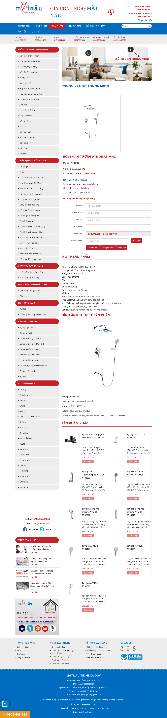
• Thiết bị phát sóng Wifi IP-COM (32, 314)
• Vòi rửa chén (24, 121)
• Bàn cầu (22, 148)
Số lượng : (78, 226)
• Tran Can (23, 395)
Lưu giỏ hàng (108, 247)
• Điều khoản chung (58, 647)
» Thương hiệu (26, 383)
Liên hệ (35, 31)
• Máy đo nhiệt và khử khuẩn (30, 177)
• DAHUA (22, 465)
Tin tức (22, 31)
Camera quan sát (27, 321)
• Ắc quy (22, 172)
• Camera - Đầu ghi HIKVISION (31, 344)
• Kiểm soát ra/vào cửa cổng (30, 188)
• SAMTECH (23, 476)
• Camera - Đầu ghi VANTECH (30, 360)
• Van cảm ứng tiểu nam (28, 56)
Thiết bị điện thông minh (32, 160)
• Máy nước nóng (25, 83)
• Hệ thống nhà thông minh (30, 194)
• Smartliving (23, 433)
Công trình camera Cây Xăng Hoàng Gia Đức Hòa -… (42, 586)
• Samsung (23, 449)
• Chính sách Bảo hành (59, 663)
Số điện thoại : (77, 212)
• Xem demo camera (93, 654)
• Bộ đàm (22, 376)
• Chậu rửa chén (25, 115)
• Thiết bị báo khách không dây (31, 226)
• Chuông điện (24, 166)
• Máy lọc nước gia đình (28, 243)
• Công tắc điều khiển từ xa (29, 259)
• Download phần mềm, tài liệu (97, 650)
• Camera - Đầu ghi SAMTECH (30, 354)
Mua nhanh (93, 247)
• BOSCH (22, 427)
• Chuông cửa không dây (29, 215)
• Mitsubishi (23, 454)
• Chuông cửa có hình (27, 371)
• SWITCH (22, 309)
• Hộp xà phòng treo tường (30, 94)
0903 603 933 (15, 714)
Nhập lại (122, 247)
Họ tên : (79, 205)
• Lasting (22, 389)
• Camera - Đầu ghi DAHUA (29, 338)
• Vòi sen (22, 126)
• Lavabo (22, 153)
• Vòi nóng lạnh (25, 132)
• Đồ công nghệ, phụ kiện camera (32, 365)
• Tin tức (18, 650)
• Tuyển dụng (20, 654)
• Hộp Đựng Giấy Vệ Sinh (29, 88)
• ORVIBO (22, 400)
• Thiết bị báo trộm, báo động (30, 232)
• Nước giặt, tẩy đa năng (28, 277)
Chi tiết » (34, 552)
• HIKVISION (23, 471)
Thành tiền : (78, 233)
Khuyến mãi (74, 25)
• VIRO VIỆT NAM (25, 438)
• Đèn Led (22, 296)
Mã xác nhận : (77, 240)
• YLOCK (21, 444)
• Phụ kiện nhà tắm (26, 110)
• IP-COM (22, 422)
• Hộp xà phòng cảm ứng (29, 61)
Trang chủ (24, 25)
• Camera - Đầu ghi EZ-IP (28, 349)
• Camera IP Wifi (25, 333)
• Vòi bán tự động (26, 137)
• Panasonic (23, 460)
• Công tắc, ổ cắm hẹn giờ (29, 210)
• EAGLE (21, 406)
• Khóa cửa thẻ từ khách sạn (30, 237)
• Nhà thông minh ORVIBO (29, 183)
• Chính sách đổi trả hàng (60, 660)
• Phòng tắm (23, 77)
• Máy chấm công (25, 248)
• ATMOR (22, 411)
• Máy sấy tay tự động (27, 66)
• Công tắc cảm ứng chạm (29, 199)
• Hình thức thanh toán (94, 657)
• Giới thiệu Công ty (23, 647)
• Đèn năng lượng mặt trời (29, 290)
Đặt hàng (88, 461)
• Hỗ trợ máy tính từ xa (94, 647)
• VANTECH (23, 482)
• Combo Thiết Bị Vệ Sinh (28, 99)
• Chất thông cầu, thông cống (30, 272)
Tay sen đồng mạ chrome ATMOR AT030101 (135, 511)
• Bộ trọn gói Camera (27, 327)
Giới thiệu (41, 25)
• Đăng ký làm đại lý (23, 657)
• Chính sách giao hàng (59, 656)
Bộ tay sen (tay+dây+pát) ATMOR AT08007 (93, 474)
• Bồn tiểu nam (24, 143)
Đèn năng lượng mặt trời (32, 284)
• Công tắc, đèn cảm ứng (28, 204)
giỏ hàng (145, 20)
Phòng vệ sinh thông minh (33, 49)
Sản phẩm (57, 25)
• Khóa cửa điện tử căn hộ (29, 253)
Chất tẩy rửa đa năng (30, 266)
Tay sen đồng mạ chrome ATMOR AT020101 (90, 511)
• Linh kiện (22, 104)
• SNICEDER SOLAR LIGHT (29, 416)
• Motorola (23, 487)
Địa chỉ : (79, 219)
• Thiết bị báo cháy (26, 221)
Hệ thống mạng (27, 302)
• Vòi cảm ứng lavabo (27, 72)
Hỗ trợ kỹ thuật (96, 25)
